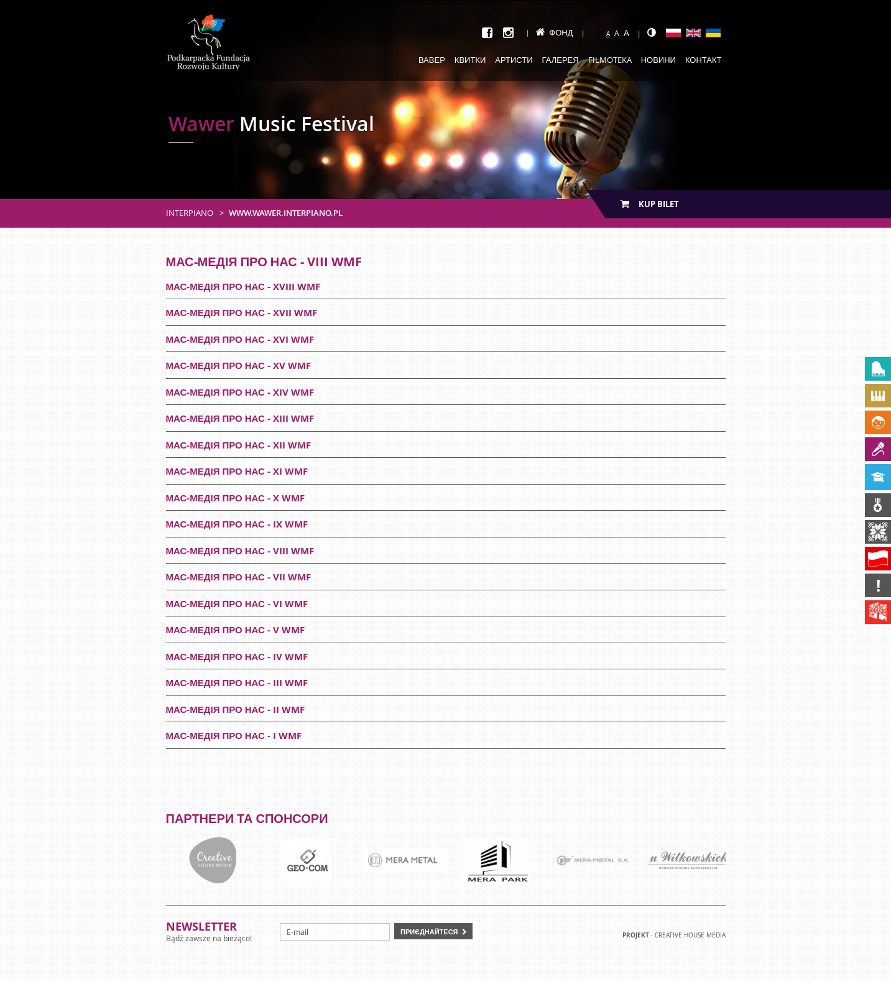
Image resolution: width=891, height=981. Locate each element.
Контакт (703, 59)
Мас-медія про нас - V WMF (235, 629)
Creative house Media (690, 935)
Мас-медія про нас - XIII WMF (240, 418)
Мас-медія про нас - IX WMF (237, 524)
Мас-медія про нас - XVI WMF (240, 339)
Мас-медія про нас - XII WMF (238, 445)
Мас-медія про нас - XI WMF (237, 471)
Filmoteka (610, 59)
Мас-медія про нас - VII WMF (238, 576)
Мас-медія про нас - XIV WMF (240, 392)
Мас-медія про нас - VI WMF (237, 603)
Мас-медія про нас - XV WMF (238, 365)
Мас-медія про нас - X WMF (235, 497)
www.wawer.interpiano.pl (286, 212)
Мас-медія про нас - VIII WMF (240, 550)
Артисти (513, 59)
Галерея (560, 59)
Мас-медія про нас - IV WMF (237, 656)
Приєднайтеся (429, 931)
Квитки (470, 59)
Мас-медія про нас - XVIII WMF (243, 286)
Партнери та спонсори (247, 818)
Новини (658, 59)
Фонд (554, 32)
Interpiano (189, 212)
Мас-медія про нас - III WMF (237, 682)
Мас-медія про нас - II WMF (235, 709)
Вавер (431, 59)
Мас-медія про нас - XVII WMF (241, 312)
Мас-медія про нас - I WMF (234, 735)
